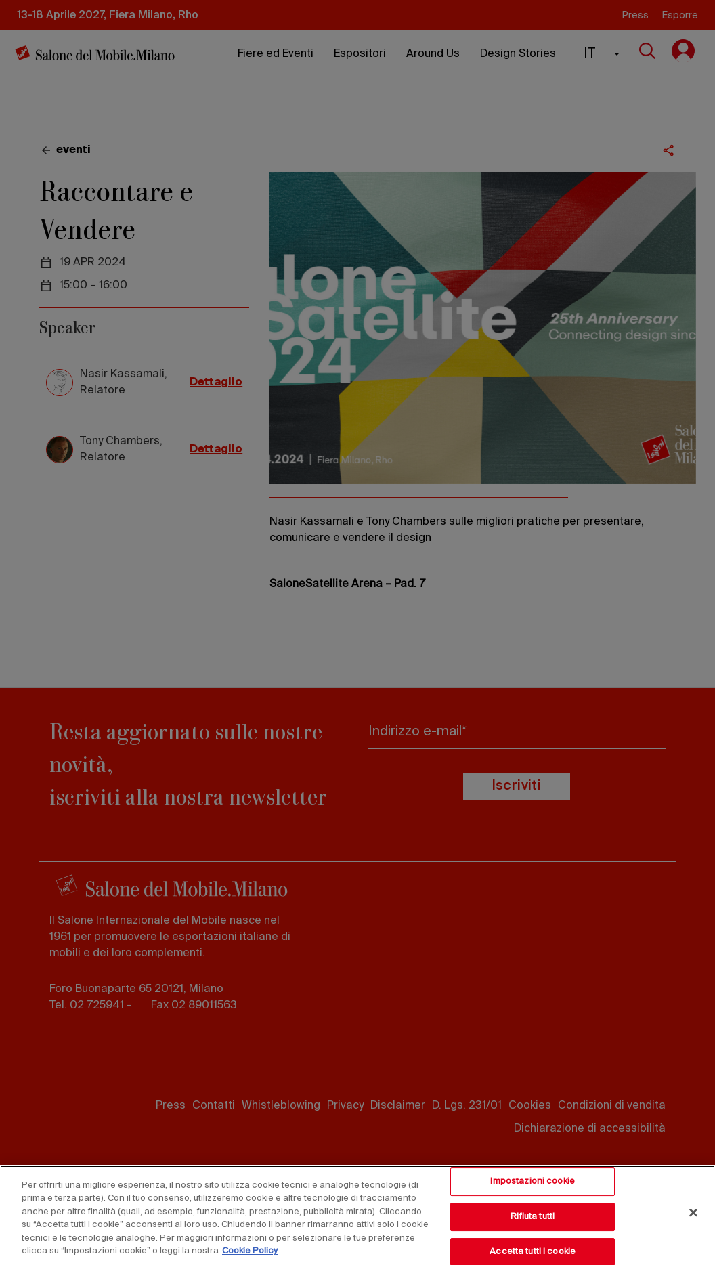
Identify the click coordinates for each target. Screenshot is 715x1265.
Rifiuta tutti (533, 1216)
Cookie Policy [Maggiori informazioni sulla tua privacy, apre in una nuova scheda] (250, 1251)
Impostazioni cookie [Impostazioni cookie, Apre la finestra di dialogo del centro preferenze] (532, 1182)
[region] (357, 1215)
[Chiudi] (693, 1213)
